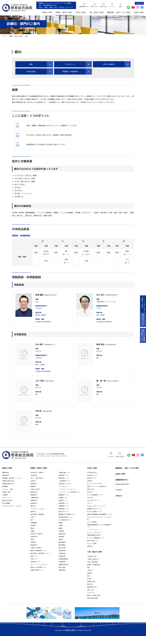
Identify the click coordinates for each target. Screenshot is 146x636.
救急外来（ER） (92, 478)
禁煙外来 (89, 546)
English (139, 3)
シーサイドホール (92, 529)
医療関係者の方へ (84, 6)
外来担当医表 (31, 71)
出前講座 (5, 495)
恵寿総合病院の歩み (8, 484)
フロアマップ (6, 498)
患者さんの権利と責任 (93, 595)
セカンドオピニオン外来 (94, 484)
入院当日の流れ (91, 556)
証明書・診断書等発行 (93, 565)
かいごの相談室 (91, 522)
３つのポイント (70, 64)
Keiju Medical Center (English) (12, 506)
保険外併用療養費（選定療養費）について (99, 514)
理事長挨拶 (5, 472)
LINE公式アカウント (93, 500)
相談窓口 (89, 573)
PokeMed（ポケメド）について (96, 506)
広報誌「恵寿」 (7, 492)
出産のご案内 (139, 12)
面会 (88, 576)
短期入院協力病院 (92, 598)
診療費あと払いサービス (94, 509)
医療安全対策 (91, 581)
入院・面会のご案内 (96, 12)
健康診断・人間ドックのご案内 (118, 12)
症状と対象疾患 (108, 64)
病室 (88, 567)
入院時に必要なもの (93, 559)
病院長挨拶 (5, 475)
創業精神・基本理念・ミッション (12, 478)
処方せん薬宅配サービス (94, 512)
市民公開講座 (6, 503)
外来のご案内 (80, 12)
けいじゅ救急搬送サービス (95, 495)
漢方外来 (89, 492)
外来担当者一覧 (91, 472)
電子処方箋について (93, 541)
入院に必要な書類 (92, 562)
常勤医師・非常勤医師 (70, 71)
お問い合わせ (103, 6)
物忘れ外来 (90, 489)
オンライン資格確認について (95, 538)
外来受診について (92, 475)
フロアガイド (91, 593)
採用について (94, 6)
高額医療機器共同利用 (93, 535)
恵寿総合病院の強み (8, 481)
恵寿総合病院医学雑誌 (122, 484)
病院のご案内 (47, 12)
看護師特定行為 (91, 587)
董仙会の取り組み (7, 500)
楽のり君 (89, 498)
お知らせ (118, 496)
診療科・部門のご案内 (64, 12)
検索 (120, 6)
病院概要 (5, 486)
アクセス (112, 6)
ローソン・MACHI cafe (94, 532)
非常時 (89, 579)
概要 (31, 64)
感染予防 (89, 584)
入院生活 (89, 570)
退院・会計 (90, 590)
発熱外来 (89, 481)
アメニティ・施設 (7, 489)
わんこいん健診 (91, 543)
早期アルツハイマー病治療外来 (96, 486)
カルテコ (89, 503)
